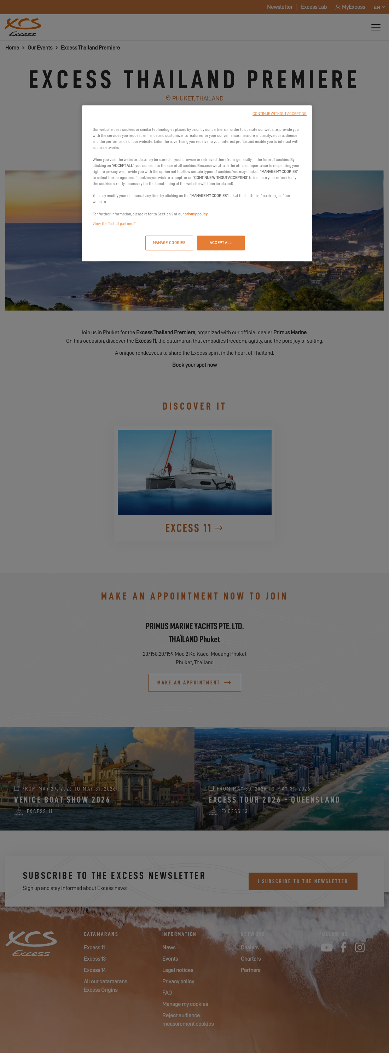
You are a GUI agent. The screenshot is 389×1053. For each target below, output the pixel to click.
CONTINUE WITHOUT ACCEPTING (279, 114)
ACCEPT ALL (221, 243)
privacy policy (196, 214)
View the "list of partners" (114, 224)
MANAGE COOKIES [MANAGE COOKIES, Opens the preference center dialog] (169, 243)
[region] (197, 183)
